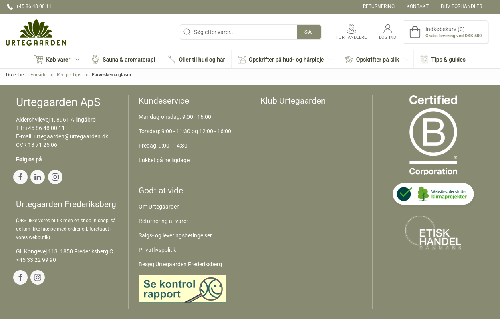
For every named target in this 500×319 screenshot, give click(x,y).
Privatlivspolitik (157, 250)
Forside (38, 75)
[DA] (36, 32)
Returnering (379, 6)
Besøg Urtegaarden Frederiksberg (180, 264)
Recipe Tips (69, 75)
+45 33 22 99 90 (36, 260)
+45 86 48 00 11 (45, 128)
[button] (56, 59)
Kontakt (418, 6)
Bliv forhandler (461, 6)
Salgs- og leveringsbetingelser (175, 235)
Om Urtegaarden (159, 206)
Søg (308, 32)
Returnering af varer (163, 221)
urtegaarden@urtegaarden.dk (71, 136)
